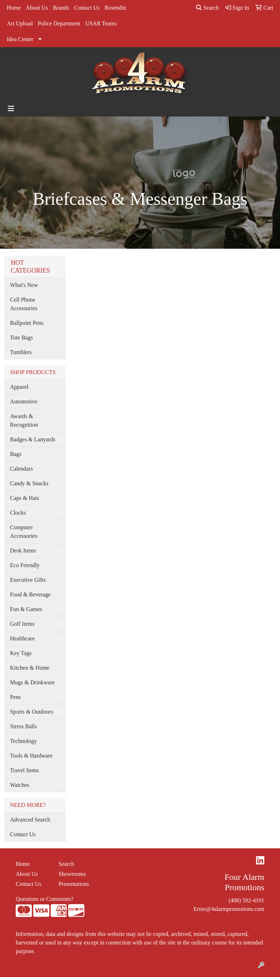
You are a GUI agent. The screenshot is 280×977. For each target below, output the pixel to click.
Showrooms (72, 874)
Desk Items (23, 550)
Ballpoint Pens (27, 323)
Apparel (19, 387)
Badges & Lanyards (32, 439)
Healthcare (22, 638)
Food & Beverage (30, 594)
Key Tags (20, 653)
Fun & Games (26, 609)
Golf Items (22, 624)
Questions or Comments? (45, 899)
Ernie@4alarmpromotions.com (229, 909)
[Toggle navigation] (11, 109)
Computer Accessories (23, 531)
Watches (19, 785)
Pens (15, 697)
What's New (24, 285)
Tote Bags (21, 337)
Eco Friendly (25, 565)
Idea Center (20, 39)
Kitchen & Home (29, 668)
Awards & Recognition (24, 420)
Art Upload (19, 23)
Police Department (59, 23)
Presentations (74, 884)
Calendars (21, 469)
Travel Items (24, 770)
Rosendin (115, 8)
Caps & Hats (24, 498)
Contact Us (87, 8)
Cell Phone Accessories (23, 304)
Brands (61, 8)
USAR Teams (101, 23)
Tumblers (21, 352)
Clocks (18, 513)
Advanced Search (30, 820)
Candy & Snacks (29, 483)
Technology (23, 741)
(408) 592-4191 (246, 900)
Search (207, 8)
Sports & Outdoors (31, 712)
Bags (15, 454)
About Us (37, 8)
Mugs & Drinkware (32, 682)
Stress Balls (23, 726)
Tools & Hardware (31, 756)
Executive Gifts (28, 580)
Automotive (23, 401)
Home (14, 8)
